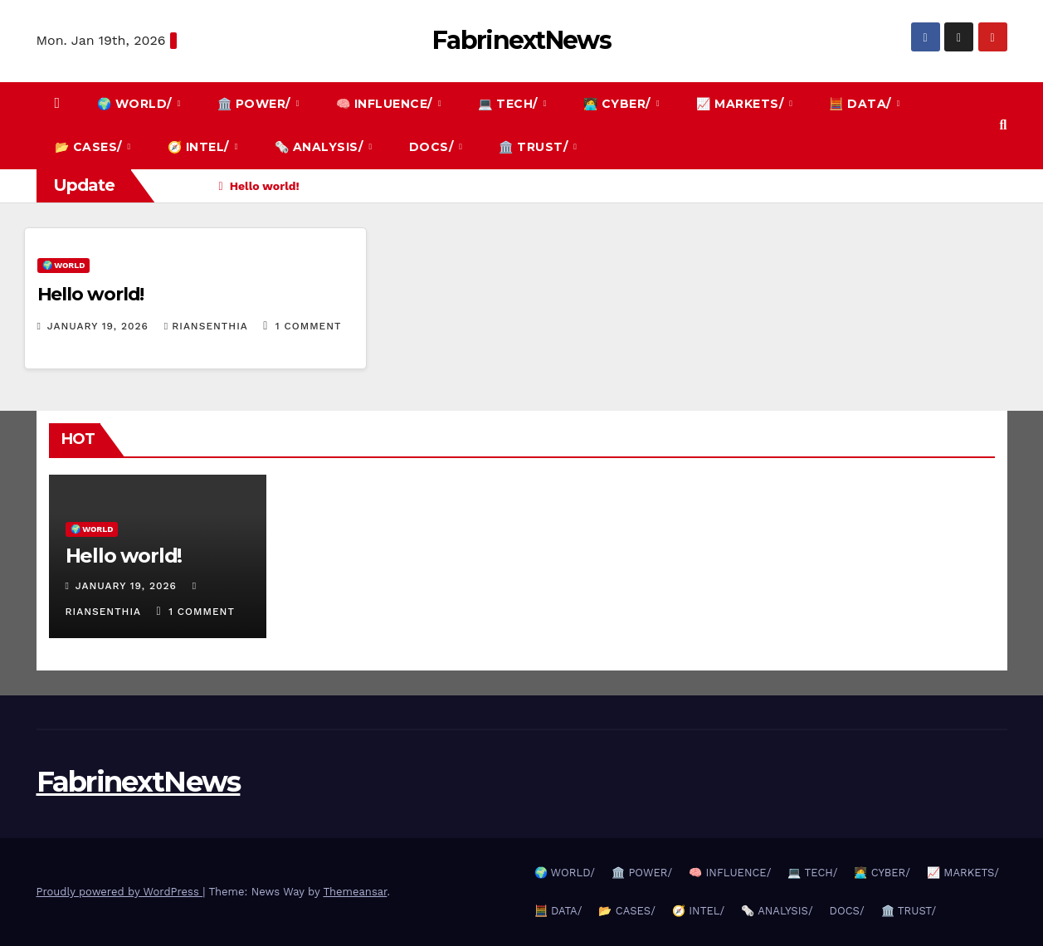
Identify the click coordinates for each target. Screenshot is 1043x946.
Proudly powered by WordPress (120, 891)
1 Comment (308, 326)
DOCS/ (433, 146)
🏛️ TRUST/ (535, 146)
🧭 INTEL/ (200, 146)
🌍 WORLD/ (136, 103)
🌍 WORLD (63, 265)
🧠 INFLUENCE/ (386, 103)
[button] (1003, 125)
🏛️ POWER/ (256, 103)
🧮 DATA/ (861, 103)
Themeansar (355, 891)
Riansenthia (207, 326)
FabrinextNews (521, 40)
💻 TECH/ (509, 103)
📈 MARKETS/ (741, 103)
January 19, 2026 (100, 326)
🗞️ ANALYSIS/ (321, 146)
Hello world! (90, 294)
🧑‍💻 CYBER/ (619, 103)
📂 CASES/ (90, 146)
